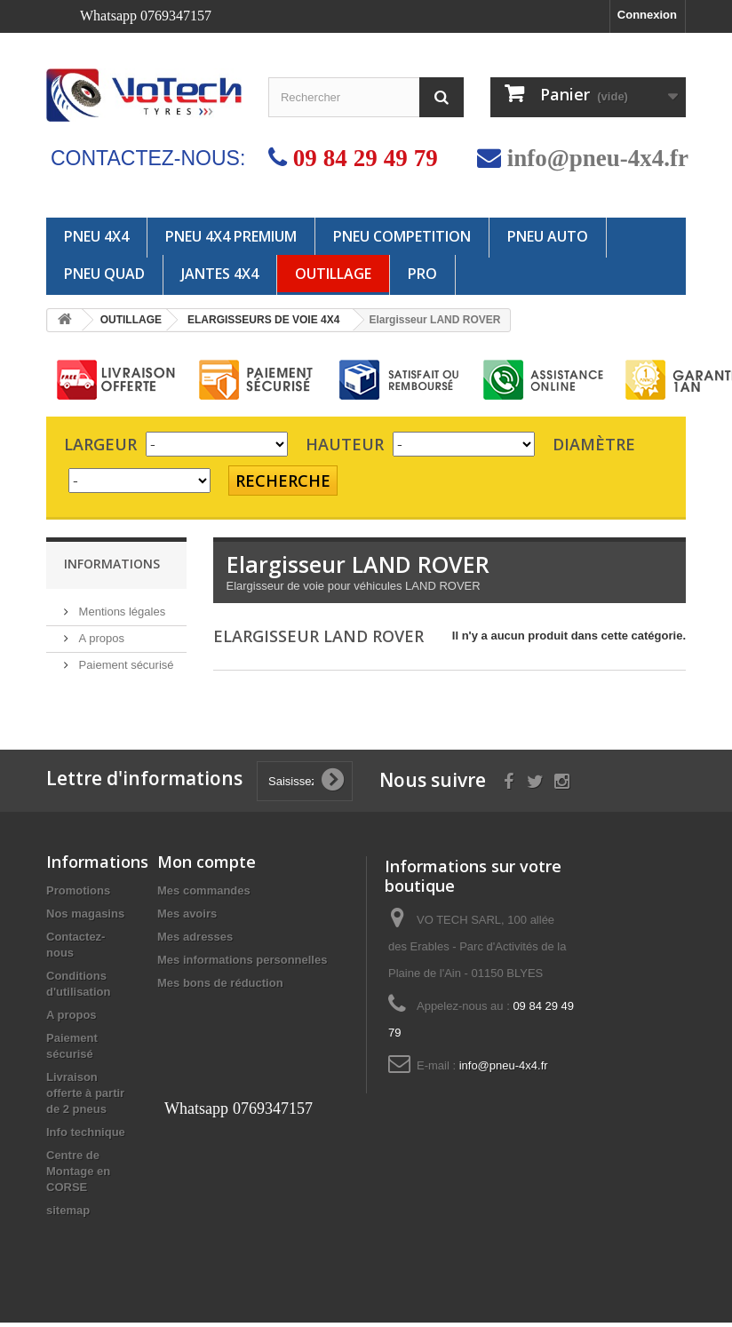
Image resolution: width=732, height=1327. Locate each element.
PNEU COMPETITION (402, 236)
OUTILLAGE (333, 273)
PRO (422, 273)
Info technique (85, 1136)
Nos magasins (85, 918)
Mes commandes (204, 895)
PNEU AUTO (547, 236)
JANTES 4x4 (220, 273)
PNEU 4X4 (96, 236)
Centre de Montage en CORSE (78, 1175)
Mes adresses (195, 941)
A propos (100, 638)
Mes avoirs (187, 918)
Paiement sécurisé (125, 664)
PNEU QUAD (104, 273)
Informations (112, 563)
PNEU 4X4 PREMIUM (231, 236)
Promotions (78, 895)
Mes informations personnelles (242, 964)
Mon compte (206, 866)
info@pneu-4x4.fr (597, 158)
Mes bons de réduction (220, 987)
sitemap (68, 1214)
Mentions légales (120, 611)
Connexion (647, 14)
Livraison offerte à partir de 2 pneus (85, 1097)
